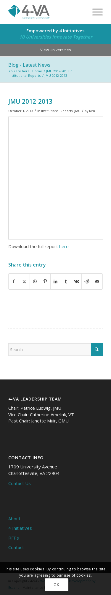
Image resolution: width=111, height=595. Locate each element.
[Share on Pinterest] (45, 281)
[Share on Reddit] (87, 281)
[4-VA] (46, 12)
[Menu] (94, 12)
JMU (77, 111)
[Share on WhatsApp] (35, 281)
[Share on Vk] (76, 281)
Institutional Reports (57, 111)
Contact (16, 547)
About (14, 518)
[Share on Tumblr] (66, 281)
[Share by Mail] (97, 281)
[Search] (55, 349)
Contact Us (19, 483)
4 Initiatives (20, 528)
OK (56, 584)
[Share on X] (24, 281)
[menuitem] (94, 12)
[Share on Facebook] (14, 281)
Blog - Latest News (29, 65)
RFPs (13, 538)
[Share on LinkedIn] (56, 281)
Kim (92, 111)
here (64, 246)
